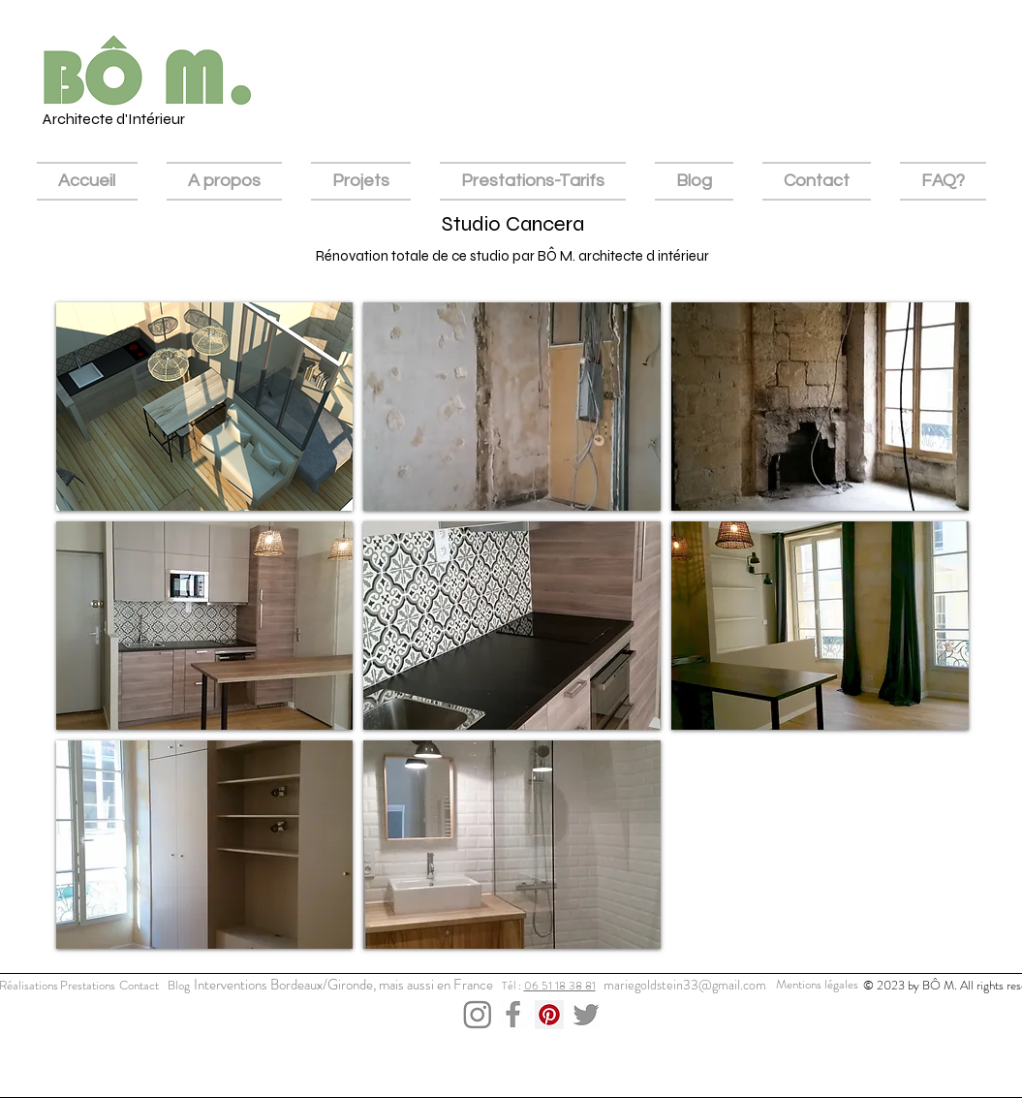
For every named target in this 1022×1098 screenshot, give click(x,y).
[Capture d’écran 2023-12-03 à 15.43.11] (477, 1014)
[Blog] (179, 985)
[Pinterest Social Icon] (549, 1014)
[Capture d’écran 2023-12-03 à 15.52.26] (513, 1014)
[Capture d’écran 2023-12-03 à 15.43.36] (585, 1014)
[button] (205, 406)
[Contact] (139, 985)
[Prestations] (87, 985)
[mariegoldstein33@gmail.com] (685, 985)
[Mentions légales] (817, 984)
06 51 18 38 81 (560, 985)
